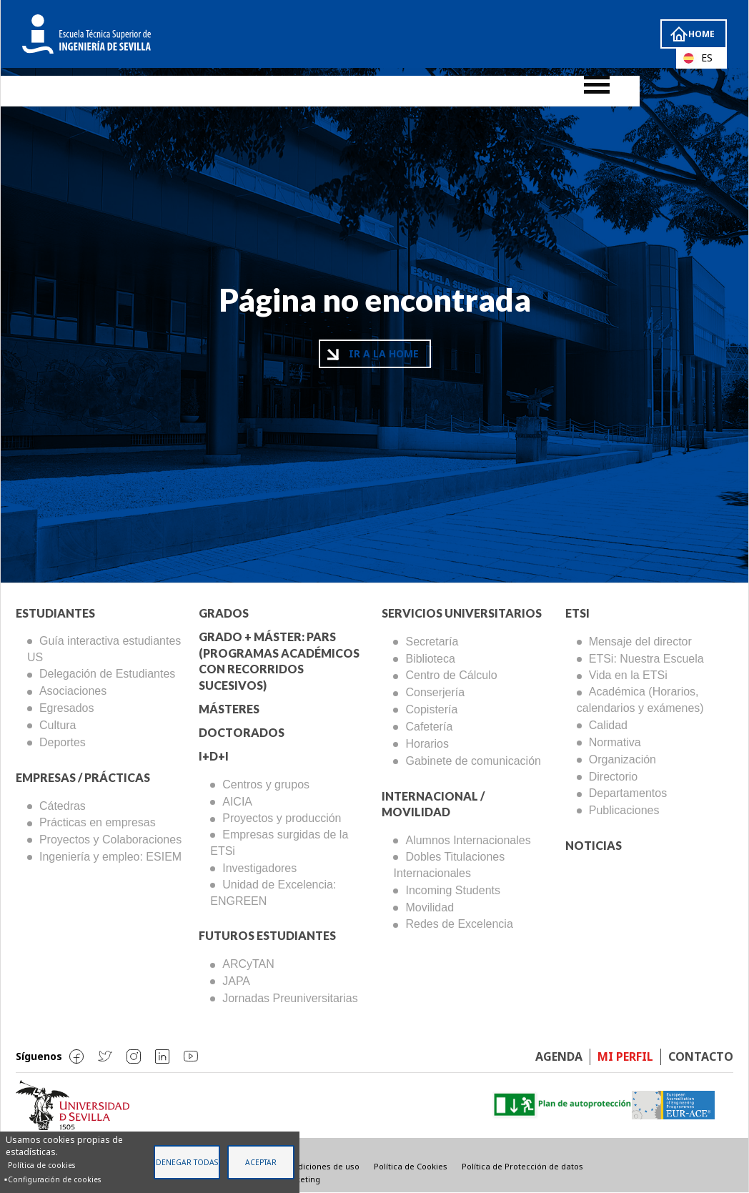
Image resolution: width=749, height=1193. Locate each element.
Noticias (593, 845)
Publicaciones (624, 810)
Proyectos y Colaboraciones (110, 839)
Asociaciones (72, 691)
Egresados (66, 708)
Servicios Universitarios (462, 613)
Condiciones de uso (321, 1166)
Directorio (613, 777)
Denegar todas (187, 1162)
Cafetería (428, 727)
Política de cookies (41, 1165)
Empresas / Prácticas (83, 777)
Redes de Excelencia (458, 924)
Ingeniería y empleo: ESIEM (110, 857)
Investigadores (259, 868)
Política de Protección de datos (522, 1166)
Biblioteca (430, 659)
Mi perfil (625, 1056)
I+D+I (214, 756)
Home (700, 33)
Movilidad (429, 907)
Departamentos (628, 793)
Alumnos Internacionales (467, 840)
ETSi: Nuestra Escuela (646, 659)
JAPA (236, 981)
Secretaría (431, 641)
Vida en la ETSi (628, 675)
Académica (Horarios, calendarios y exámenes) (640, 699)
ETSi (577, 613)
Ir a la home (384, 353)
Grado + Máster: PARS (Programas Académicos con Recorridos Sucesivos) (279, 661)
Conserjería (435, 692)
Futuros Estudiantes (267, 935)
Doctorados (241, 732)
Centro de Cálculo (451, 675)
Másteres (229, 709)
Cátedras (62, 806)
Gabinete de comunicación (472, 761)
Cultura (57, 725)
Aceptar (261, 1162)
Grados (224, 613)
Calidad (608, 725)
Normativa (615, 742)
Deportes (62, 742)
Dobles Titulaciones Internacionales (449, 865)
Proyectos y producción (281, 818)
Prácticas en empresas (97, 822)
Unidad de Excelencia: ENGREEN (273, 892)
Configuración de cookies (54, 1179)
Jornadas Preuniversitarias (289, 998)
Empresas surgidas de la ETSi (279, 842)
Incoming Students (452, 890)
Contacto (700, 1056)
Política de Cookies (410, 1166)
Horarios (426, 744)
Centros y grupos (265, 784)
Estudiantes (55, 613)
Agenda (558, 1056)
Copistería (431, 709)
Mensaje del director (640, 641)
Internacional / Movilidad (433, 804)
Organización (622, 759)
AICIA (237, 802)
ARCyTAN (248, 964)
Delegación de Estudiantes (107, 674)
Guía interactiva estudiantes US (104, 649)
